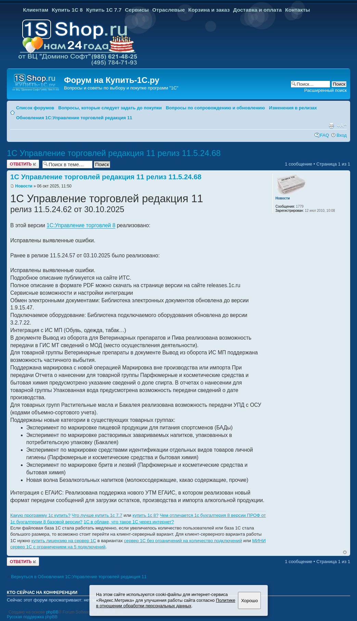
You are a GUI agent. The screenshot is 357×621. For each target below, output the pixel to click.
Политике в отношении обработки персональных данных (165, 603)
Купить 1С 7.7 (104, 10)
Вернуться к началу (345, 552)
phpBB (52, 612)
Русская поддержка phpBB (32, 616)
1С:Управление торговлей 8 (81, 225)
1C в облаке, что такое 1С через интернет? (129, 521)
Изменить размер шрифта (342, 126)
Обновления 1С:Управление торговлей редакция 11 (74, 117)
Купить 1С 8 (67, 10)
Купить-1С (126, 80)
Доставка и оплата (257, 10)
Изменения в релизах (293, 107)
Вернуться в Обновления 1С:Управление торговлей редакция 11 (78, 576)
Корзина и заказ (209, 10)
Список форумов (35, 107)
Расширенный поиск (325, 90)
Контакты (297, 10)
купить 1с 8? (145, 515)
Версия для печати (331, 126)
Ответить (23, 164)
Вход (341, 135)
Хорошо (249, 600)
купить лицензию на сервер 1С (63, 540)
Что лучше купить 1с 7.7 (97, 515)
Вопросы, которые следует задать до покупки (110, 107)
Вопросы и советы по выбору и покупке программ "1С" (121, 87)
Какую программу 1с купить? (40, 515)
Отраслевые (168, 10)
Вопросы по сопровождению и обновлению (215, 107)
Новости (23, 186)
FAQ (324, 135)
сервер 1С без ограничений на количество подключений (183, 540)
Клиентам (35, 10)
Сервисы (137, 10)
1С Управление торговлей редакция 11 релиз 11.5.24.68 (114, 153)
